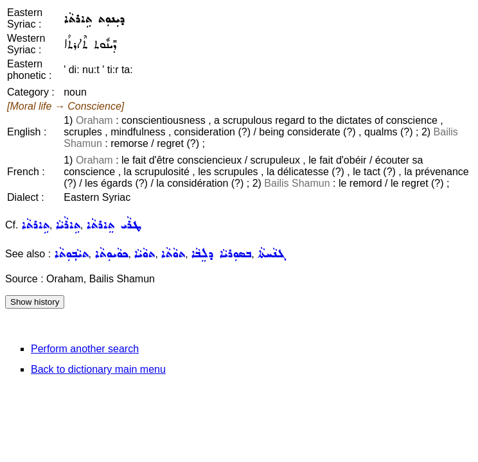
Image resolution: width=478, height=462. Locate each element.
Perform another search (85, 348)
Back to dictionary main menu (98, 369)
